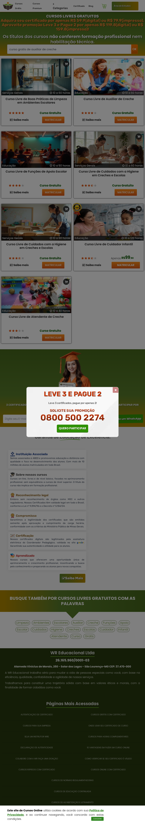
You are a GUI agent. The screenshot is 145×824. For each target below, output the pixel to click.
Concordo (97, 819)
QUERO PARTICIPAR (72, 428)
